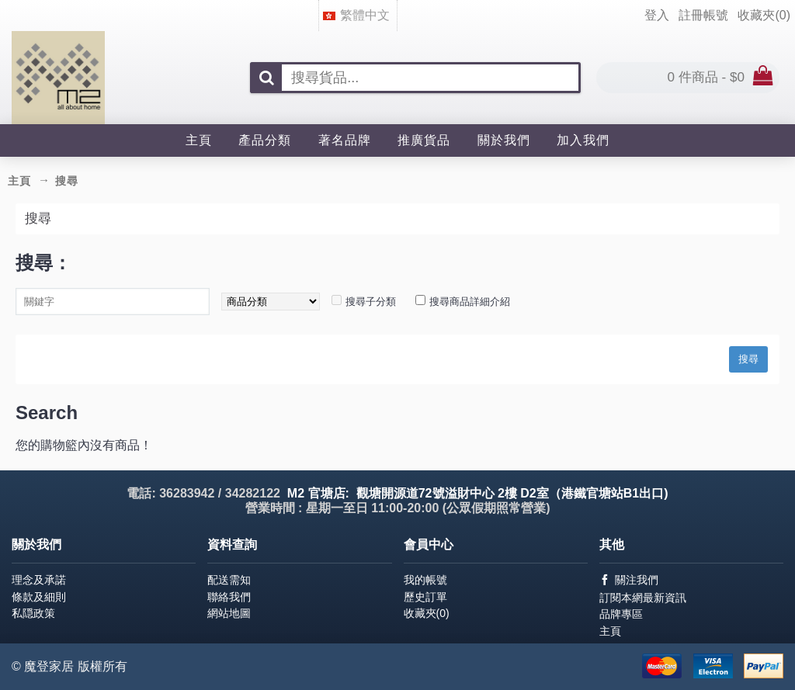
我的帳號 (425, 580)
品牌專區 (621, 614)
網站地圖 (229, 613)
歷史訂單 (425, 597)
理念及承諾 (39, 580)
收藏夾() (427, 613)
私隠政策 (33, 613)
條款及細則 (39, 597)
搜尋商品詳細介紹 (469, 301)
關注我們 (628, 580)
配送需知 (229, 580)
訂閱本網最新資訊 (642, 597)
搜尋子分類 (370, 301)
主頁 (610, 631)
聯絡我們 (229, 597)
